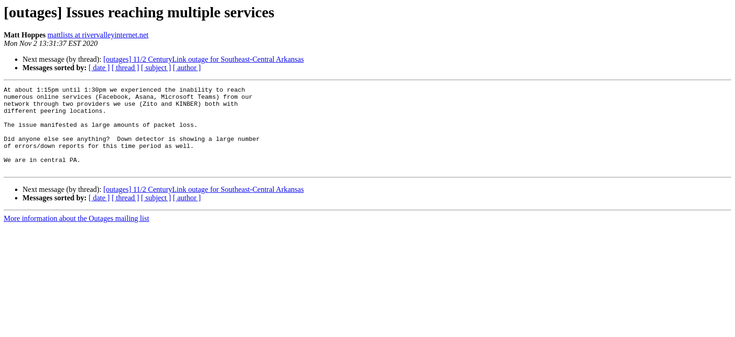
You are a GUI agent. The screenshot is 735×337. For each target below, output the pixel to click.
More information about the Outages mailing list (76, 235)
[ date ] (99, 68)
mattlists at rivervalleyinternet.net (97, 35)
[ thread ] (125, 68)
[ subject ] (156, 68)
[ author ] (187, 68)
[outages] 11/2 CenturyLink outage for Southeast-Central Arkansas (203, 59)
